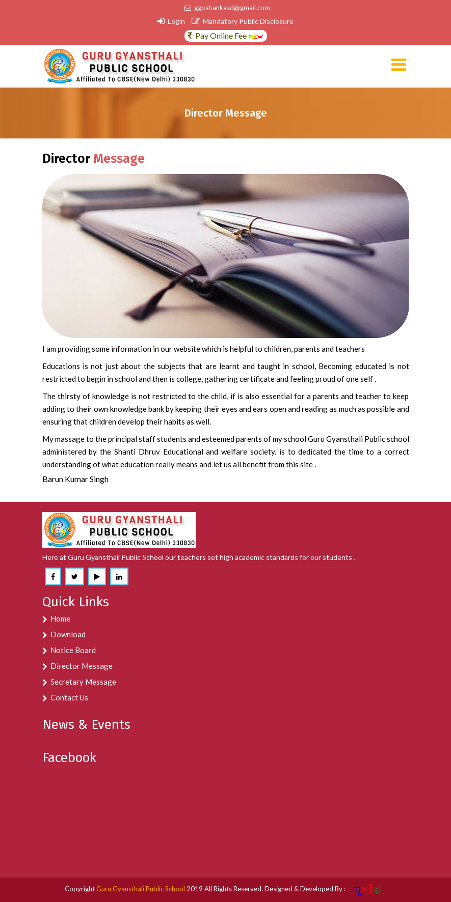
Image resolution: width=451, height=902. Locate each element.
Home (60, 618)
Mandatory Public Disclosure (243, 21)
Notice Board (73, 650)
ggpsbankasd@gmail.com (227, 8)
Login (171, 21)
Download (68, 634)
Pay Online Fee (225, 35)
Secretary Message (83, 681)
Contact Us (69, 697)
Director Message (81, 665)
